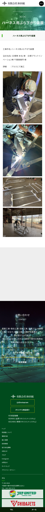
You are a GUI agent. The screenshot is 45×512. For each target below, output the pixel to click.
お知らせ (4, 451)
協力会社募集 (6, 447)
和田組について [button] (7, 432)
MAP (3, 481)
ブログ (4, 455)
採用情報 (5, 444)
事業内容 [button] (5, 436)
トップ (4, 429)
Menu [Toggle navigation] (41, 3)
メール (34, 509)
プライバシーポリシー (8, 470)
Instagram (5, 459)
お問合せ (5, 462)
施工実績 (5, 440)
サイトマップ (5, 466)
